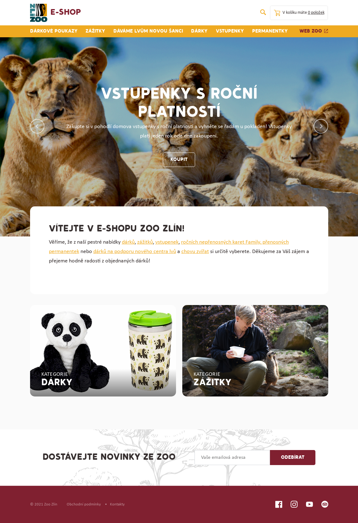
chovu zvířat (195, 252)
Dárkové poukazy (54, 31)
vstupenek (167, 242)
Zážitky (95, 31)
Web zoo (313, 31)
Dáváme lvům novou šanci (148, 31)
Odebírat (292, 457)
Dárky (199, 31)
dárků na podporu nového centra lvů (134, 252)
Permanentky (270, 31)
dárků (128, 242)
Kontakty (117, 504)
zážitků (145, 242)
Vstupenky (230, 31)
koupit (179, 159)
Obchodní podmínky (84, 504)
